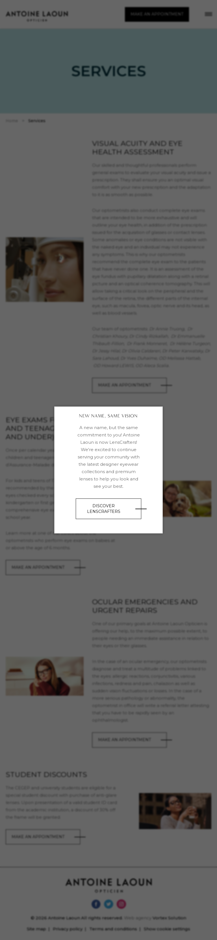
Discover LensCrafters (103, 508)
